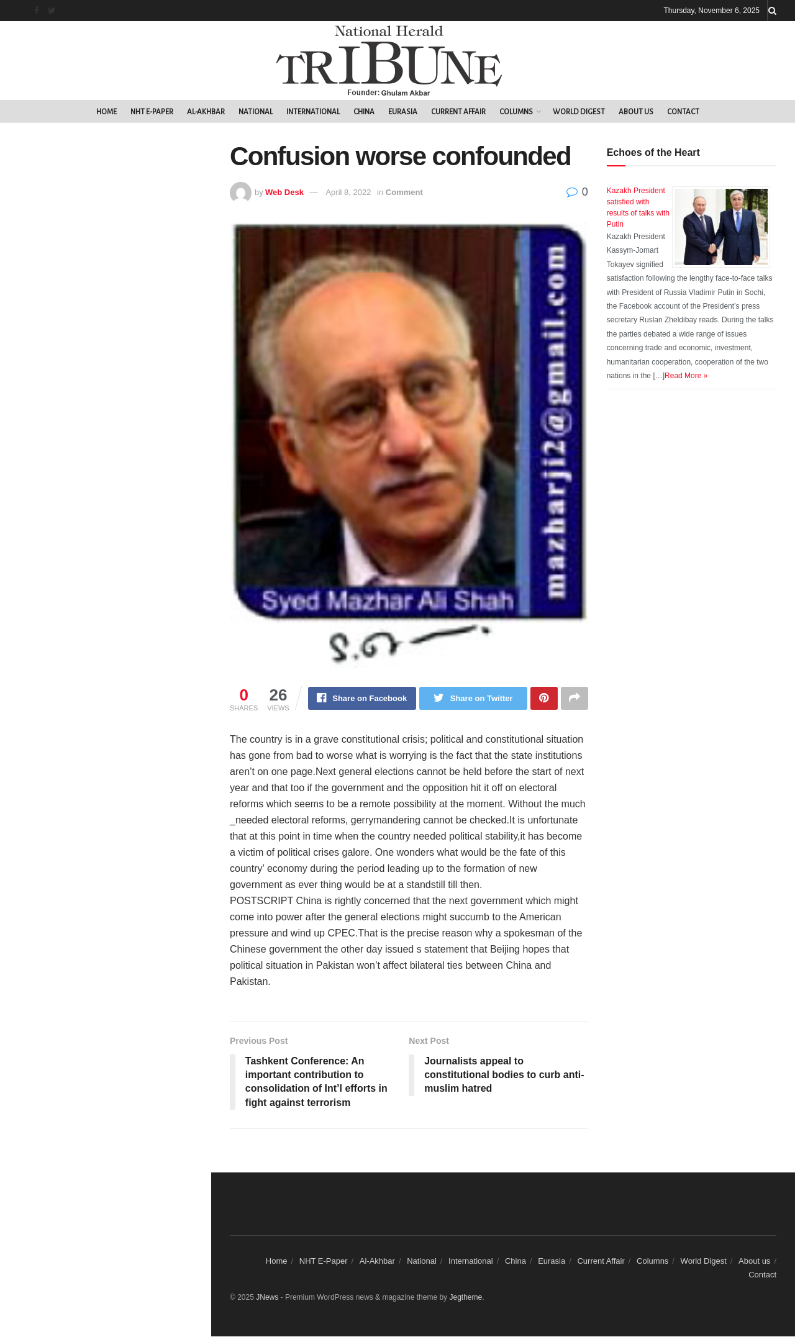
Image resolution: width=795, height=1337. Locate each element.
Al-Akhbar (206, 112)
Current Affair (458, 112)
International (313, 112)
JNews (267, 1297)
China (364, 112)
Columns (516, 112)
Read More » (686, 375)
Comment (404, 192)
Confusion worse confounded (84, 221)
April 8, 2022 (348, 192)
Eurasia (402, 112)
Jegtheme (465, 1297)
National (255, 112)
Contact (683, 112)
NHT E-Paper (151, 112)
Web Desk (284, 192)
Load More (105, 343)
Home (106, 112)
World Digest (579, 112)
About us (636, 112)
